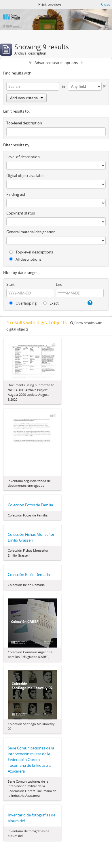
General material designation (31, 231)
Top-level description (24, 123)
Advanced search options (56, 62)
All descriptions (25, 259)
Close (105, 4)
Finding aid (15, 194)
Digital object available (25, 175)
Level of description (23, 156)
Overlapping (23, 303)
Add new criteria (26, 97)
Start (10, 284)
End (59, 284)
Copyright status (20, 213)
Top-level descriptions (31, 252)
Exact (51, 303)
